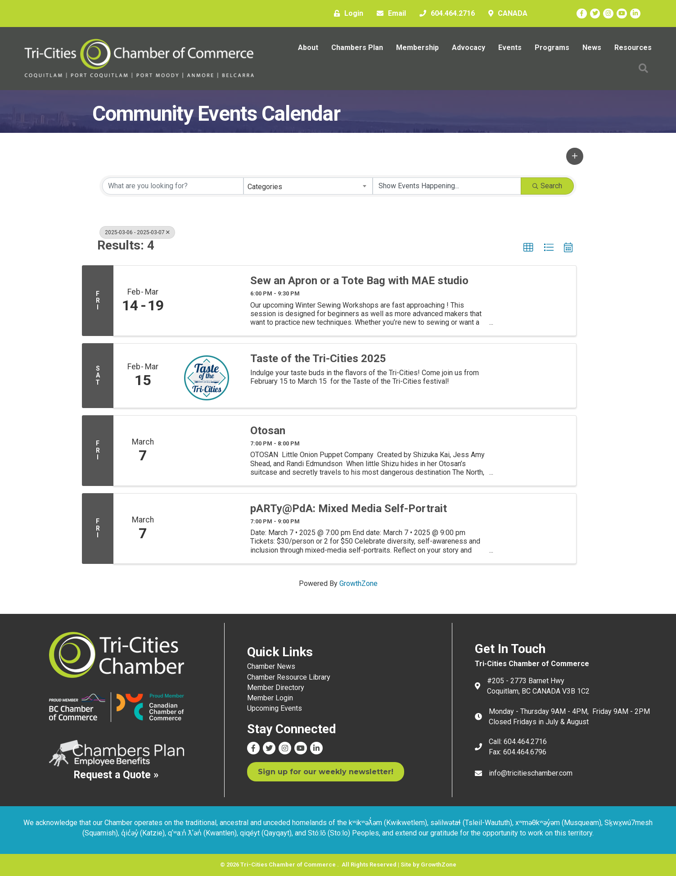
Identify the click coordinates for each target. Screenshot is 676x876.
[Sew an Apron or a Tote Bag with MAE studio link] (206, 300)
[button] (574, 156)
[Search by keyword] (172, 186)
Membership (417, 47)
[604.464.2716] (445, 13)
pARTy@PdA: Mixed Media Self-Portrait (348, 508)
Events (510, 47)
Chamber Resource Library (288, 677)
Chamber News (271, 666)
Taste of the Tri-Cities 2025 (318, 358)
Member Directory (275, 687)
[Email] (389, 13)
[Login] (346, 13)
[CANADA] (505, 13)
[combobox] (308, 186)
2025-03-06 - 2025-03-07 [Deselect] (137, 232)
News (591, 47)
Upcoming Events (274, 708)
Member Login (270, 698)
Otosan (267, 430)
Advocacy (468, 47)
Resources (633, 47)
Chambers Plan (357, 47)
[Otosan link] (206, 450)
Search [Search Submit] (547, 186)
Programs (552, 47)
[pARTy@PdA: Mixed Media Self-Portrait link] (206, 528)
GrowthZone (358, 583)
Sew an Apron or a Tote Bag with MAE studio (359, 280)
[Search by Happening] (447, 186)
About (308, 47)
